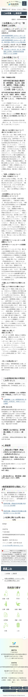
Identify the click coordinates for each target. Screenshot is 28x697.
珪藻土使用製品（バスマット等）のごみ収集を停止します (15, 579)
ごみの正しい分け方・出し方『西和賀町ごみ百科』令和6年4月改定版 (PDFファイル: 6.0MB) (14, 51)
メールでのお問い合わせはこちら (12, 545)
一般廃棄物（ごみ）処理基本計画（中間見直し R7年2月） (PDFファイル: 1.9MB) (14, 401)
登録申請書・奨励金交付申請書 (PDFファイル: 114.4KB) (14, 504)
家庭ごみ (7, 568)
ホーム (14, 9)
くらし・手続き (22, 9)
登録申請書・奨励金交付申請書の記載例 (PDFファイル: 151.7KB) (14, 512)
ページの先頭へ (24, 637)
